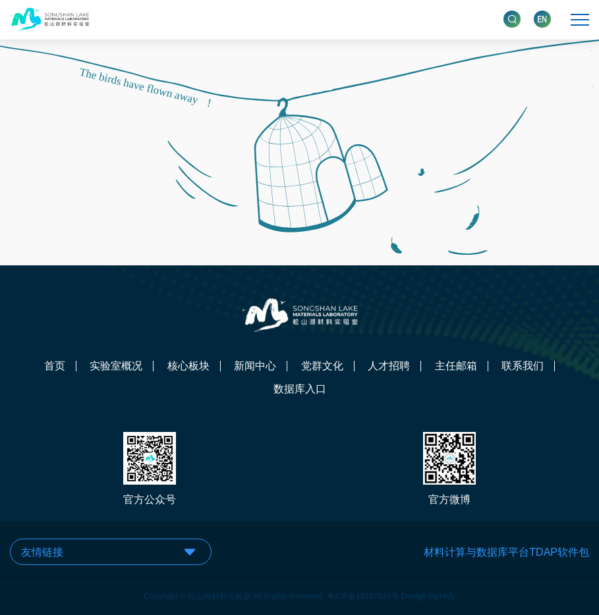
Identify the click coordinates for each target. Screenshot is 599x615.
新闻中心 (255, 366)
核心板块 (188, 366)
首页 (54, 366)
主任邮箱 (456, 366)
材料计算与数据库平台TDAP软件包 (506, 552)
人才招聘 (389, 366)
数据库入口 (299, 389)
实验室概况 (116, 366)
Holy (447, 592)
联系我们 (522, 366)
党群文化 (322, 366)
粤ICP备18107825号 (363, 592)
